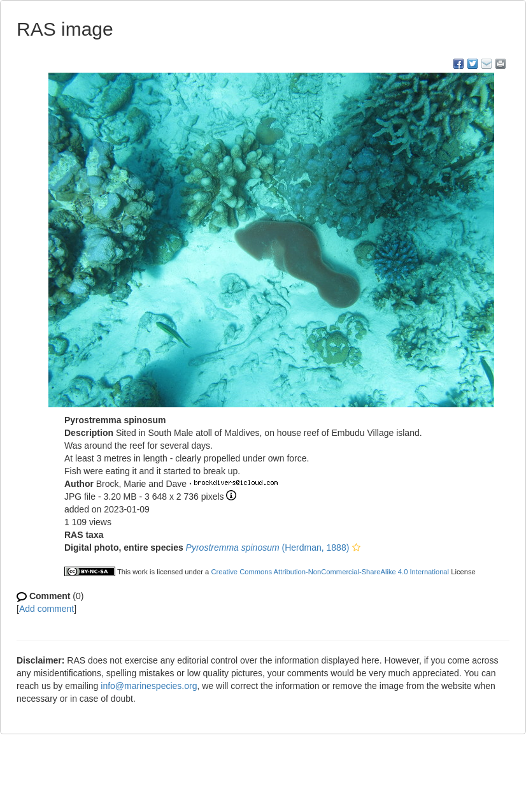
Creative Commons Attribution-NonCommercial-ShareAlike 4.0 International (330, 572)
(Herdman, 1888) (268, 547)
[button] (356, 547)
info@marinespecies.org (149, 686)
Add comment (46, 609)
